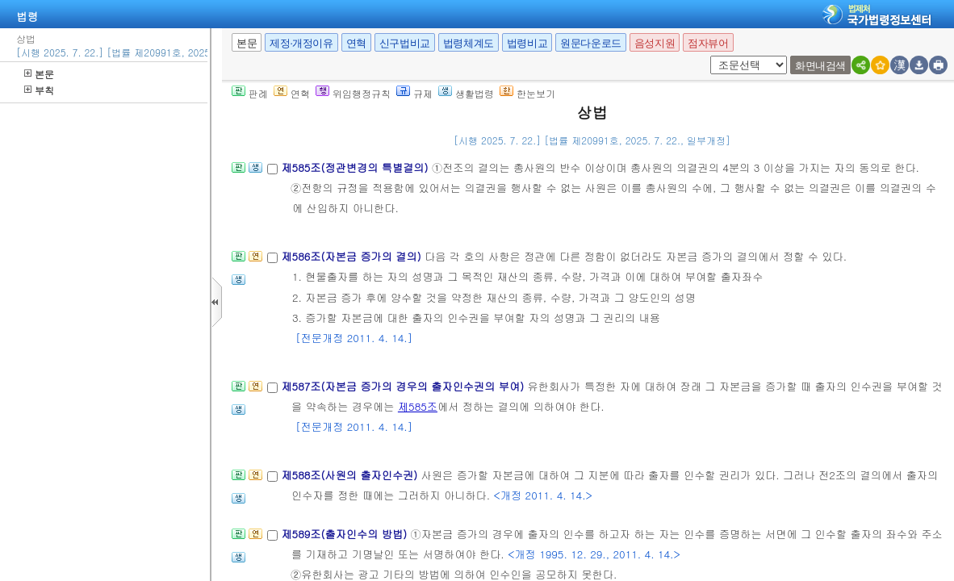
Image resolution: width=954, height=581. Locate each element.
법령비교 (527, 43)
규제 (414, 93)
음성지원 (654, 43)
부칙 (39, 90)
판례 (250, 93)
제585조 (417, 406)
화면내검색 (820, 66)
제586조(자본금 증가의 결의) (353, 256)
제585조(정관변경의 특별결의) (356, 167)
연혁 (356, 43)
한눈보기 (527, 93)
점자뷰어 (708, 43)
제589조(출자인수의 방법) (345, 533)
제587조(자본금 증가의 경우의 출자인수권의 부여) (404, 386)
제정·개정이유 (301, 43)
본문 (39, 74)
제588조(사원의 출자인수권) (351, 475)
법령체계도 (468, 43)
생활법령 (466, 93)
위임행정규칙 (353, 93)
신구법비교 (404, 43)
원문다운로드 (590, 43)
